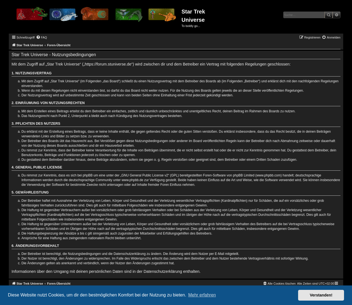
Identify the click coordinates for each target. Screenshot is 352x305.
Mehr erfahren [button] (202, 295)
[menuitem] (41, 37)
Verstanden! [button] (321, 295)
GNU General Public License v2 (145, 175)
